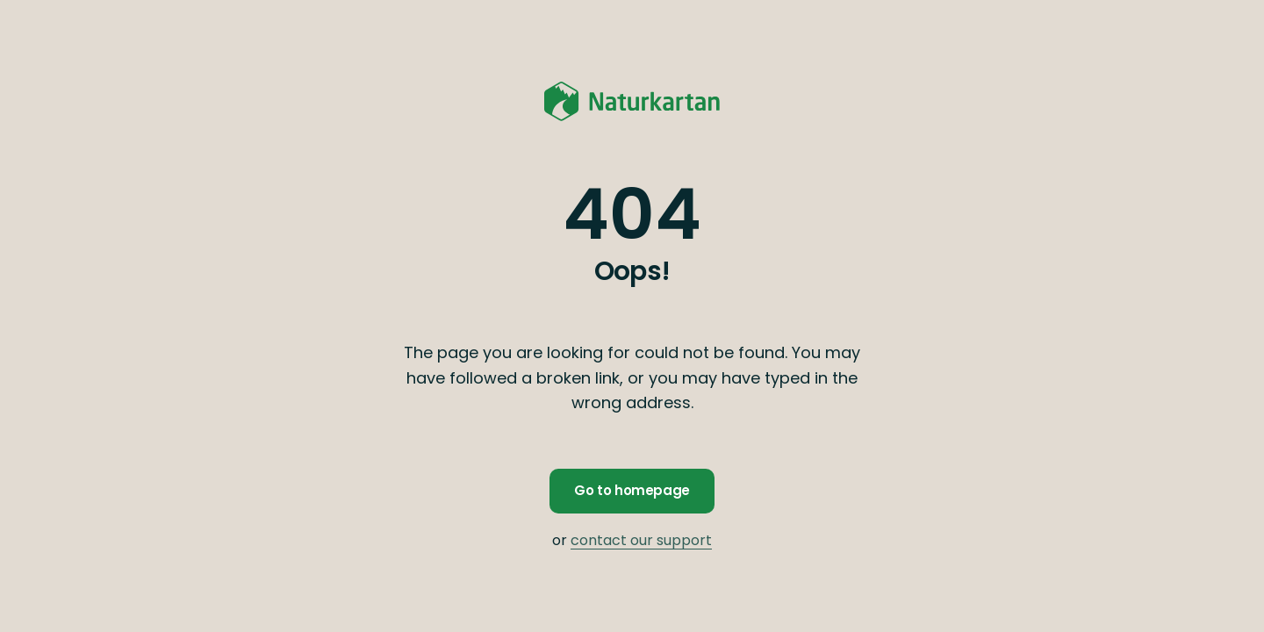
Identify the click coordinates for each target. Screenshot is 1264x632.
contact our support (641, 540)
